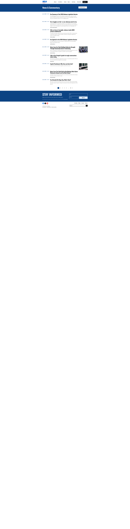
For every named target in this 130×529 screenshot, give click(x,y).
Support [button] (84, 1)
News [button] (69, 1)
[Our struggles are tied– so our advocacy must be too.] (65, 24)
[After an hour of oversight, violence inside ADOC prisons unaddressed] (65, 33)
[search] (87, 106)
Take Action (79, 1)
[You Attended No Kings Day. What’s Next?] (65, 82)
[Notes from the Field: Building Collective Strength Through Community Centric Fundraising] (65, 50)
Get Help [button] (73, 1)
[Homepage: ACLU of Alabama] (45, 2)
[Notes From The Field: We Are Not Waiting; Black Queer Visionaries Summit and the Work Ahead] (65, 74)
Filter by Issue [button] (82, 7)
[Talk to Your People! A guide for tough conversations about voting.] (65, 58)
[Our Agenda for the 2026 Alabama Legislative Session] (65, 42)
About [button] (55, 1)
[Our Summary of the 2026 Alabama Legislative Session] (65, 17)
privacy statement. (65, 99)
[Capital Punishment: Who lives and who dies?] (65, 66)
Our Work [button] (60, 1)
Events (65, 1)
